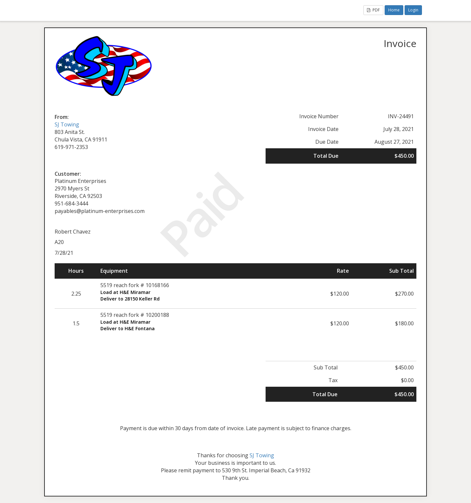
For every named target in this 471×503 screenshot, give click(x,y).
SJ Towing (67, 124)
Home (394, 10)
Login (413, 10)
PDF (373, 10)
